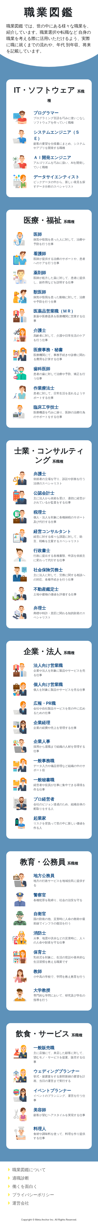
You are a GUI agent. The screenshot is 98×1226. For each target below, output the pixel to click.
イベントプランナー (52, 1090)
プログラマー (46, 112)
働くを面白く (24, 1186)
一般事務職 (43, 760)
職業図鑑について (27, 1169)
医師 (37, 234)
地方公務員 (43, 875)
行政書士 (41, 550)
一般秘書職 (43, 779)
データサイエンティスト (56, 176)
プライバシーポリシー (31, 1194)
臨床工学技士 (46, 407)
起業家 (39, 818)
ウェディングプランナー (56, 1071)
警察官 (39, 895)
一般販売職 (43, 1047)
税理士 (39, 512)
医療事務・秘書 (48, 349)
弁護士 (39, 473)
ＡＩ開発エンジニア (52, 157)
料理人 (39, 1128)
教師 (37, 971)
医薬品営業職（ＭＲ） (54, 311)
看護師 (39, 253)
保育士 (39, 952)
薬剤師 (39, 272)
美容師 (39, 1109)
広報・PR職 (44, 703)
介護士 (39, 330)
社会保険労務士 (48, 569)
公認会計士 (43, 493)
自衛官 (39, 913)
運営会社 (18, 1203)
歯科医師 (41, 368)
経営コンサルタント (52, 531)
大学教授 (41, 990)
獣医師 (39, 292)
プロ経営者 (43, 799)
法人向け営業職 (48, 665)
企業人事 (41, 741)
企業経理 (41, 722)
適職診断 (18, 1178)
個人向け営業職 (48, 684)
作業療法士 (43, 388)
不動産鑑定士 (46, 589)
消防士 (39, 933)
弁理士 (39, 608)
